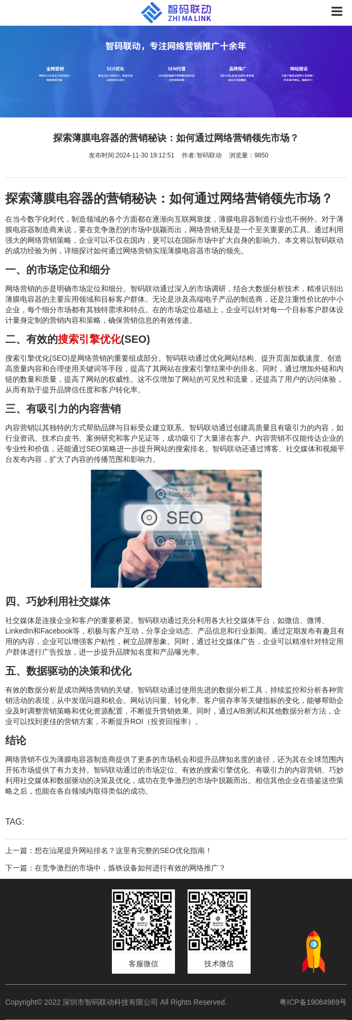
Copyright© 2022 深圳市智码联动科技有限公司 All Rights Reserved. (120, 1002)
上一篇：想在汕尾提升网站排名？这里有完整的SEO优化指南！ (108, 850)
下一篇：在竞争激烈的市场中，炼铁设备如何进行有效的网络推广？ (115, 868)
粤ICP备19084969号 (313, 1002)
